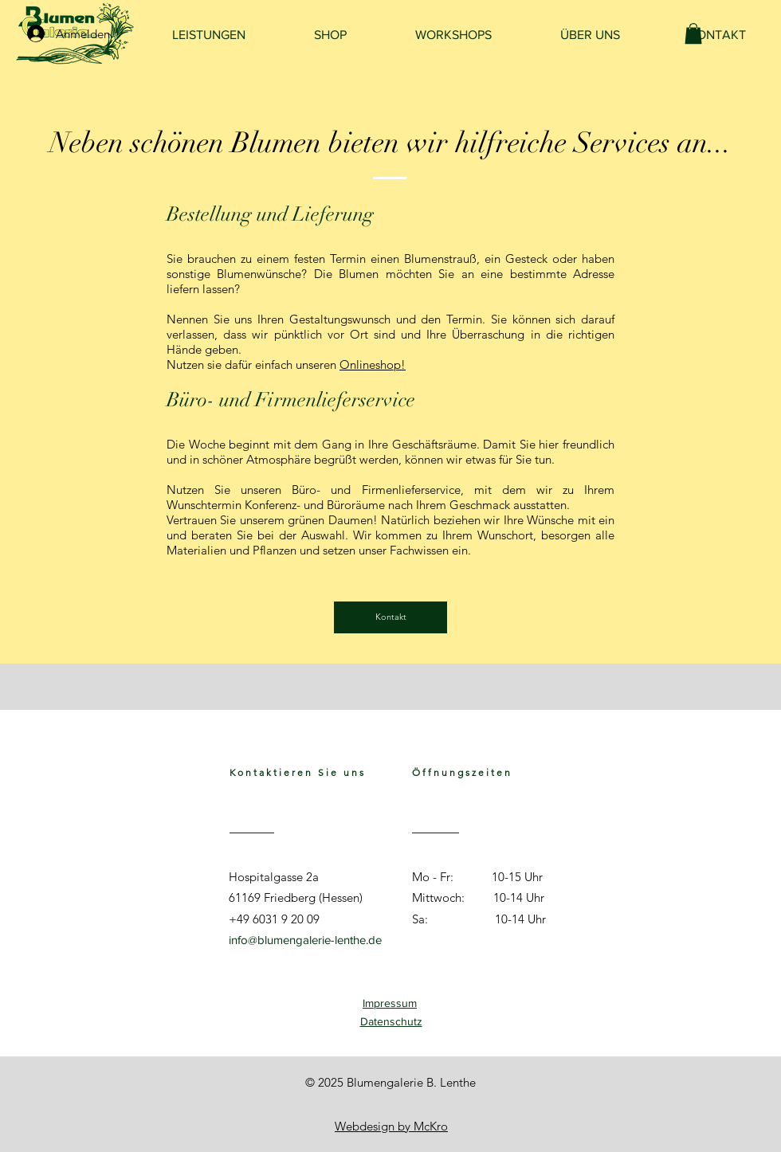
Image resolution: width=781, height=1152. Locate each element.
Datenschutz (391, 1021)
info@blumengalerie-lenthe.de (305, 939)
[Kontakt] (390, 617)
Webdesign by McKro (391, 1126)
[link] (693, 33)
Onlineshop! (372, 364)
